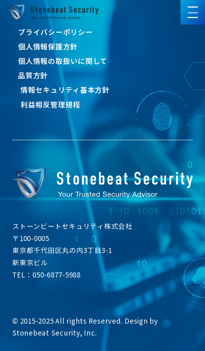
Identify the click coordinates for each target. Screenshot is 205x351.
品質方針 (33, 75)
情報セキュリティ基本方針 (65, 89)
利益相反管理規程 (50, 104)
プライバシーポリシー (55, 32)
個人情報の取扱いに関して (62, 60)
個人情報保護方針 (48, 46)
